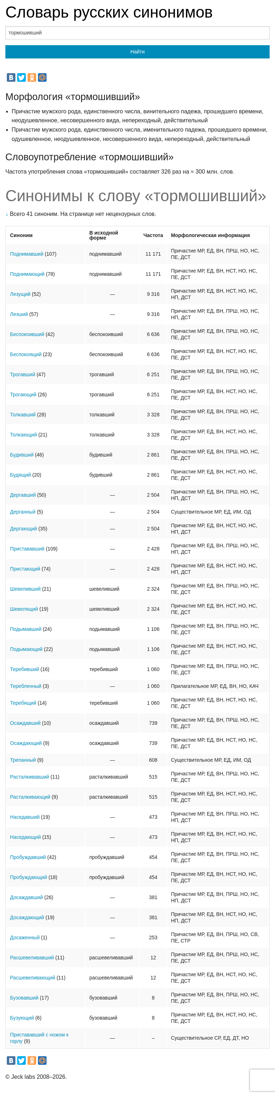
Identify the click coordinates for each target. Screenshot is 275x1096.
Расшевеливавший (32, 957)
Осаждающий (26, 743)
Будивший (22, 455)
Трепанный (23, 760)
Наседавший (25, 817)
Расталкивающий (30, 797)
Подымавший (26, 629)
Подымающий (26, 649)
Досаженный (25, 937)
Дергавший (23, 495)
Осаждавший (25, 723)
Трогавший (22, 374)
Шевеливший (25, 589)
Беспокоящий (26, 354)
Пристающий (25, 569)
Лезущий (20, 294)
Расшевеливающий (32, 978)
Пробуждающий (28, 877)
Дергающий (23, 529)
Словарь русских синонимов (109, 12)
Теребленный (26, 686)
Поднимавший (26, 254)
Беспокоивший (27, 334)
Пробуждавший (28, 857)
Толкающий (23, 435)
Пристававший (27, 549)
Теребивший (24, 669)
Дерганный (22, 512)
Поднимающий (27, 274)
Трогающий (23, 394)
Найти (137, 52)
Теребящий (23, 703)
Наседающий (25, 837)
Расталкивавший (29, 777)
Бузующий (22, 1018)
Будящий (20, 475)
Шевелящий (24, 609)
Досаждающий (27, 917)
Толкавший (23, 414)
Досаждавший (26, 897)
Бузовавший (24, 998)
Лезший (19, 314)
